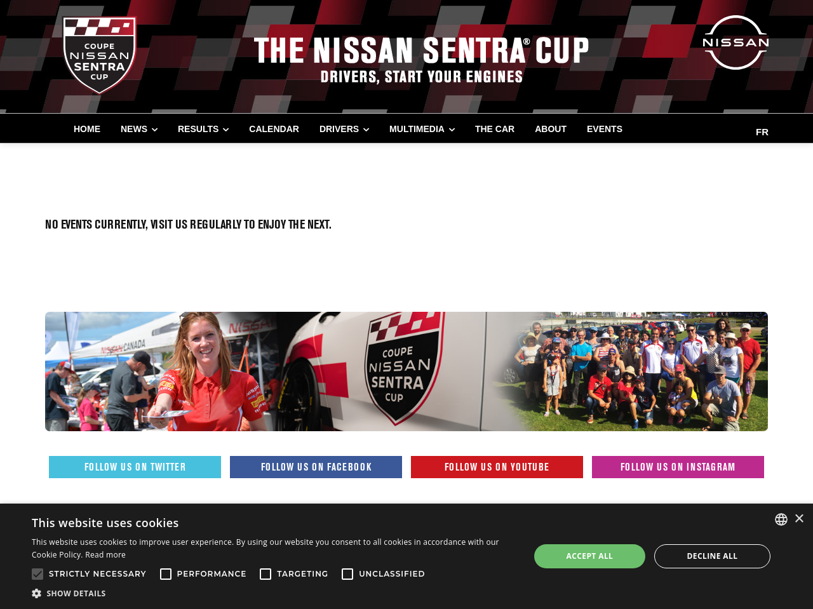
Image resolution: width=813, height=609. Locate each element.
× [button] (798, 519)
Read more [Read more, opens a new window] (105, 554)
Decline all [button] (712, 556)
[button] (273, 593)
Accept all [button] (590, 556)
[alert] (406, 556)
